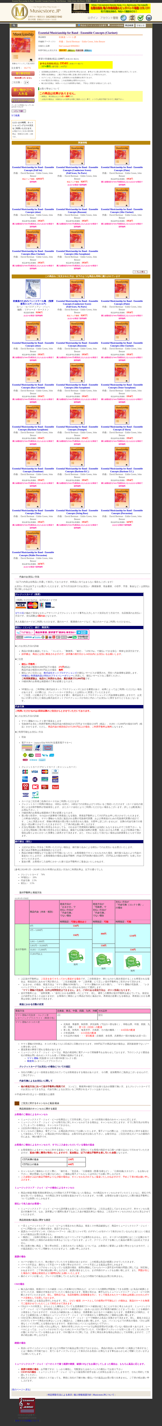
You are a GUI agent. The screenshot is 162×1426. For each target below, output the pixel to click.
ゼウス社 (19, 613)
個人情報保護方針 (82, 1395)
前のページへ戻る (21, 1389)
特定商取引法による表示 (60, 1395)
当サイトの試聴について (27, 1421)
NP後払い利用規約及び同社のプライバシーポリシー (47, 676)
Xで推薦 (15, 115)
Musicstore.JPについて (103, 1395)
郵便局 (30, 1061)
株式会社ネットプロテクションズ (60, 673)
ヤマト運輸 (32, 1058)
